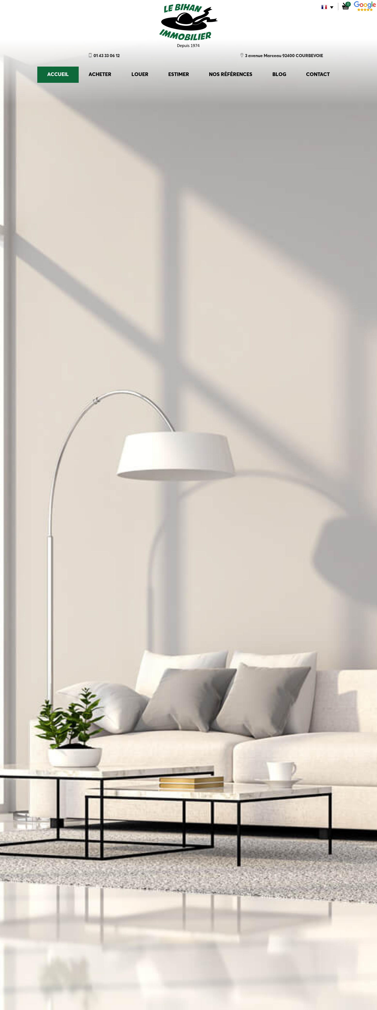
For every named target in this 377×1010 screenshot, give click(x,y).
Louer (139, 74)
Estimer (178, 74)
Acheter (100, 74)
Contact (318, 74)
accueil (58, 74)
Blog (279, 74)
